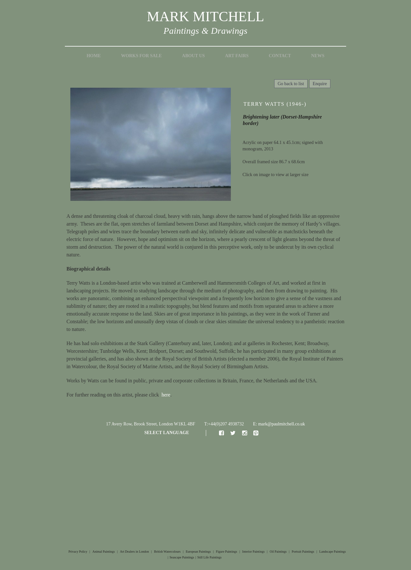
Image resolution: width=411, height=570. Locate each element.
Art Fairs (237, 55)
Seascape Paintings (182, 557)
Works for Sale (141, 55)
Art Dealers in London (134, 551)
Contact (280, 55)
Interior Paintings (253, 551)
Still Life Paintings (209, 557)
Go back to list (291, 83)
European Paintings (198, 551)
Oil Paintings (278, 551)
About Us (193, 55)
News (317, 55)
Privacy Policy (77, 551)
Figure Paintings (226, 551)
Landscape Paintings (332, 551)
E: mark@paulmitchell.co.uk (279, 424)
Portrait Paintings (303, 551)
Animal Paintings (103, 551)
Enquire (320, 83)
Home (94, 55)
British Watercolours (167, 551)
